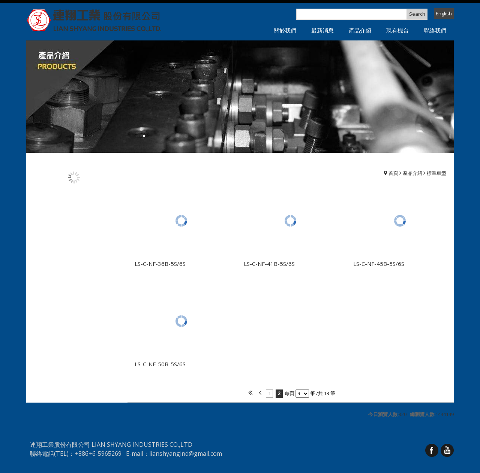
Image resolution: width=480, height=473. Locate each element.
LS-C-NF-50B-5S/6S (160, 364)
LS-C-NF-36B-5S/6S (160, 263)
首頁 (393, 173)
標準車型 (436, 173)
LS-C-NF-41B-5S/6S (269, 263)
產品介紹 (412, 173)
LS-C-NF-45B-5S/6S (378, 263)
